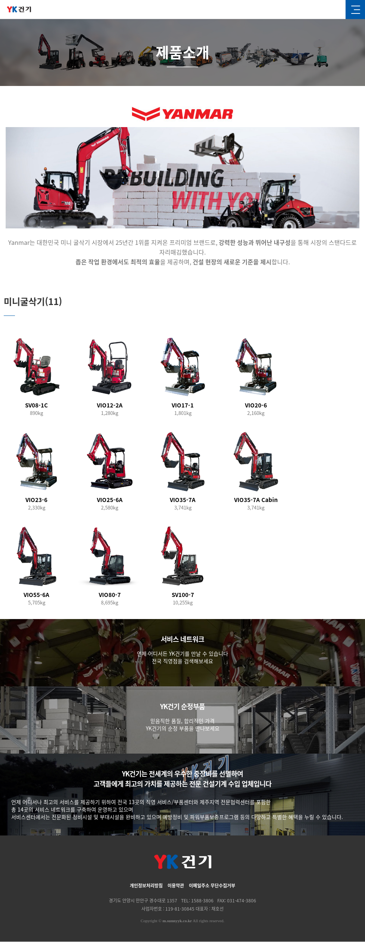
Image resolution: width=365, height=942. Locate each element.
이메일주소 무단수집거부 (212, 886)
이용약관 (176, 886)
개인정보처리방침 (146, 886)
